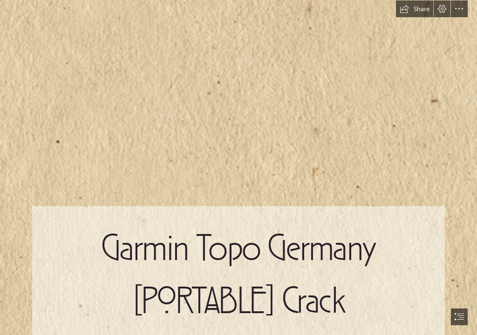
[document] (238, 167)
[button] (414, 8)
